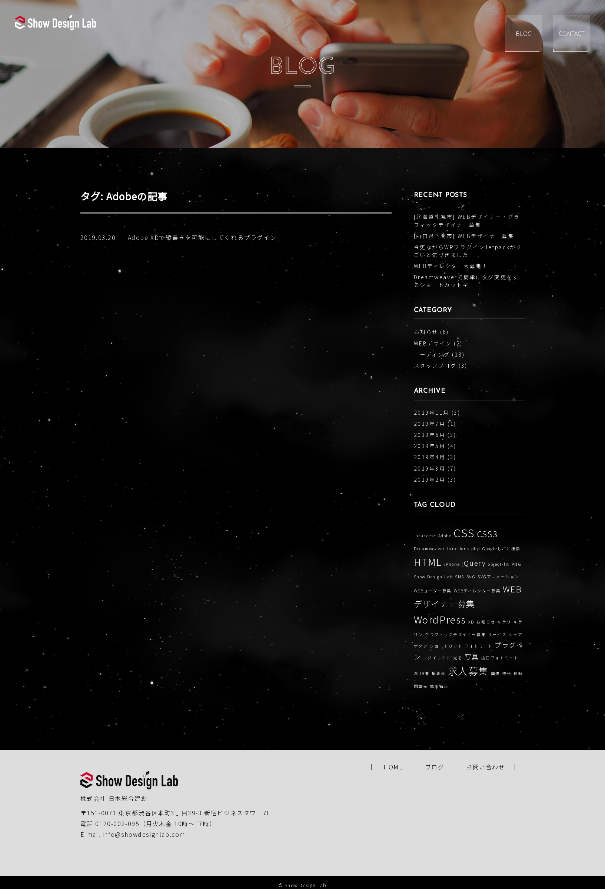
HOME (393, 766)
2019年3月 (430, 468)
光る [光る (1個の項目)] (457, 658)
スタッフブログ (435, 365)
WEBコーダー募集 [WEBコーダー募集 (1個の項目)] (433, 591)
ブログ (435, 766)
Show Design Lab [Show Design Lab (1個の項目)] (433, 576)
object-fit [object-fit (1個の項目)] (498, 564)
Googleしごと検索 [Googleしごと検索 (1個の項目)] (501, 548)
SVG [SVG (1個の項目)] (471, 576)
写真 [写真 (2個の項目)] (472, 656)
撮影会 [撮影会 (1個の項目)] (439, 673)
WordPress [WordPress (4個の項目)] (440, 619)
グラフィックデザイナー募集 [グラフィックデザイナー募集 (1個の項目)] (455, 634)
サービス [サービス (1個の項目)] (497, 634)
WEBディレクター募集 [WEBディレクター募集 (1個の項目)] (477, 591)
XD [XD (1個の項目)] (471, 622)
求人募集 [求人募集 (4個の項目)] (468, 671)
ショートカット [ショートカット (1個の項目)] (446, 646)
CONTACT (579, 33)
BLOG (524, 33)
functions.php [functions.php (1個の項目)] (463, 548)
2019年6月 (430, 434)
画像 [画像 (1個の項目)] (495, 673)
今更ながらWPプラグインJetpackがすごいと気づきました (468, 250)
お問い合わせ (485, 766)
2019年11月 (431, 412)
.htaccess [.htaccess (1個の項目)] (425, 535)
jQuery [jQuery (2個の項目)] (474, 563)
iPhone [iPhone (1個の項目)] (452, 564)
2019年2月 (430, 479)
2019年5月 (430, 445)
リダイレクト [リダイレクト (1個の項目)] (437, 658)
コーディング (432, 354)
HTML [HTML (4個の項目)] (428, 562)
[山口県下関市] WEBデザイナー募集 (464, 236)
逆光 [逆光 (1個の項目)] (506, 673)
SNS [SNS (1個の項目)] (459, 576)
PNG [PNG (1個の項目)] (517, 564)
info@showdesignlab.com (144, 834)
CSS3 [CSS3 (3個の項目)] (487, 533)
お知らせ (426, 331)
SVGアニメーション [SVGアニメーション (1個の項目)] (498, 576)
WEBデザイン (433, 343)
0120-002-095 (117, 823)
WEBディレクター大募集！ (451, 266)
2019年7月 (430, 423)
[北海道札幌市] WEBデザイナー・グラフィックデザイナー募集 (467, 220)
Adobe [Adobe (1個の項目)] (445, 535)
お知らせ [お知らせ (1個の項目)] (485, 622)
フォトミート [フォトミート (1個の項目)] (479, 646)
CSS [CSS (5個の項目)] (464, 532)
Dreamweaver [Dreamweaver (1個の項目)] (429, 548)
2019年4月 (430, 457)
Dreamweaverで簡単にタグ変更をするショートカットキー (466, 280)
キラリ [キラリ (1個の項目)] (504, 622)
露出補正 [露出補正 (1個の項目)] (439, 686)
